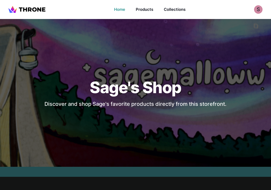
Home (119, 9)
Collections (175, 9)
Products (144, 9)
